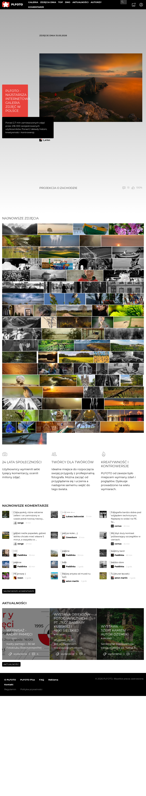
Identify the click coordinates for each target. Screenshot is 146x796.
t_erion (46, 140)
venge (20, 712)
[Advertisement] (90, 164)
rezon (20, 767)
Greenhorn (71, 726)
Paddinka (22, 744)
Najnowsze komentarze (25, 695)
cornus (118, 715)
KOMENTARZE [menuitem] (36, 7)
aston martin (72, 770)
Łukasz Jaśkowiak (75, 705)
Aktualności (14, 792)
